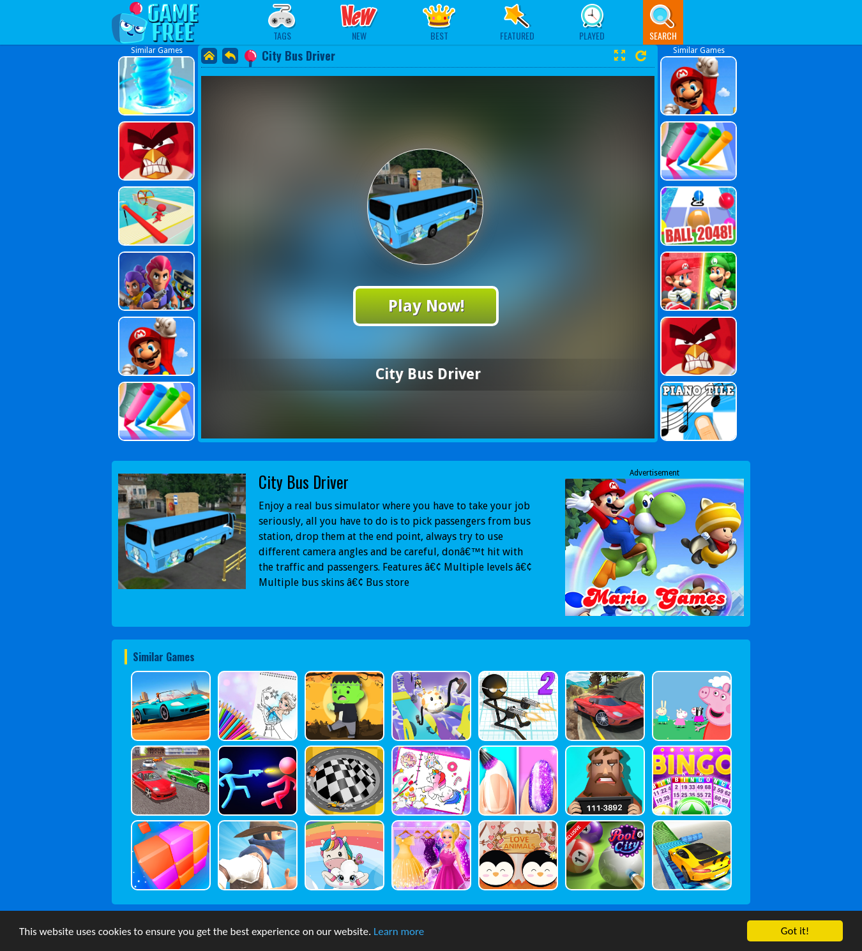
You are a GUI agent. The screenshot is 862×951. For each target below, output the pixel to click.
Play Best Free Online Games (162, 22)
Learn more (399, 931)
